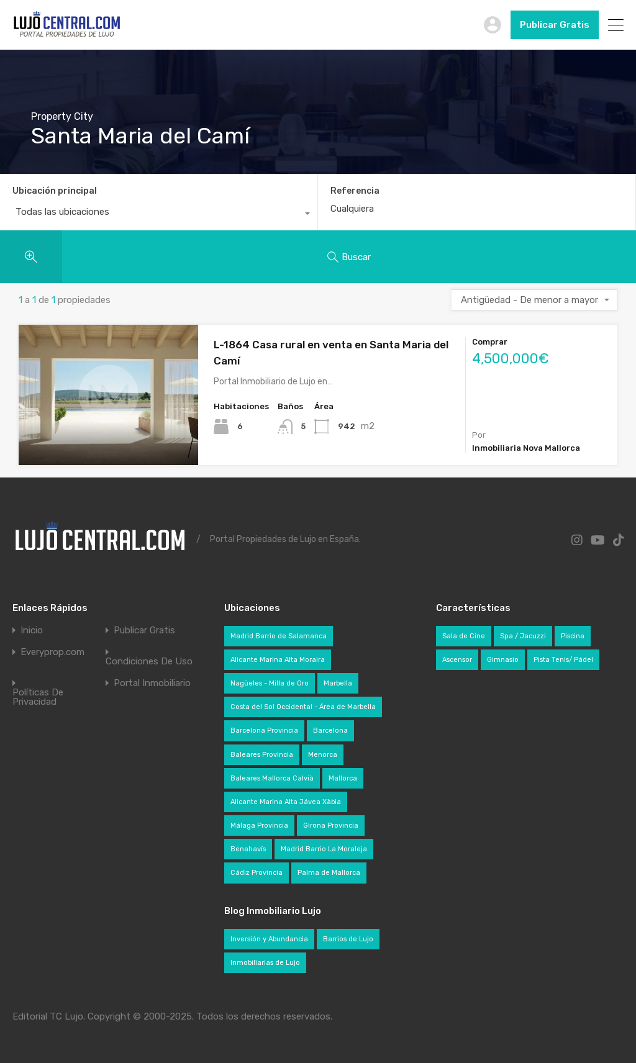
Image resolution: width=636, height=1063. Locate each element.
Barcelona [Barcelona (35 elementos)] (330, 730)
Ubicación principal (54, 191)
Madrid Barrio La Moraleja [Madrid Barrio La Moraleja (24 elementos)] (324, 849)
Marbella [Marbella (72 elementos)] (338, 683)
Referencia (354, 191)
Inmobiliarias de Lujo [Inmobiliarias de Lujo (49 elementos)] (265, 963)
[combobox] (158, 215)
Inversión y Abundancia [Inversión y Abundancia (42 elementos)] (269, 939)
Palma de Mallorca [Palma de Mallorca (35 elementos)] (329, 873)
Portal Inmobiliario (152, 683)
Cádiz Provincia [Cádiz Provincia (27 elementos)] (256, 873)
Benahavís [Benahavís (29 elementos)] (248, 849)
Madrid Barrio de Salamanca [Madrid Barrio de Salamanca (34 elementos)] (278, 636)
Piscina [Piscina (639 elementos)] (572, 636)
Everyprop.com (52, 652)
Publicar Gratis (554, 24)
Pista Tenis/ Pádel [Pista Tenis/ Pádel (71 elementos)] (563, 660)
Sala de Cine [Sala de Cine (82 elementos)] (463, 636)
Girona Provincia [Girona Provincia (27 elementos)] (330, 825)
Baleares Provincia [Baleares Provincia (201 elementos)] (261, 755)
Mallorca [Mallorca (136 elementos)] (343, 778)
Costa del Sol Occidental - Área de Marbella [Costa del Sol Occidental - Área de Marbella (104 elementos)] (303, 707)
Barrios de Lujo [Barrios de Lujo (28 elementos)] (348, 939)
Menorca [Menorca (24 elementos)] (322, 755)
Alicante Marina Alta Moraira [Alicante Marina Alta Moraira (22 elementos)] (277, 660)
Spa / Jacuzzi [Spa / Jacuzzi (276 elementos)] (523, 636)
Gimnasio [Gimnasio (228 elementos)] (503, 660)
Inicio (31, 630)
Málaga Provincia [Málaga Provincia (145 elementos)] (259, 825)
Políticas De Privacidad (37, 697)
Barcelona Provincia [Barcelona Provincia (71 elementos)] (264, 730)
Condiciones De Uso (149, 661)
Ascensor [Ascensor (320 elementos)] (457, 660)
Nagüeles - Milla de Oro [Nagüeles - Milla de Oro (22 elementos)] (269, 683)
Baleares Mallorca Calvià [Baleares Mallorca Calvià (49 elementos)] (272, 778)
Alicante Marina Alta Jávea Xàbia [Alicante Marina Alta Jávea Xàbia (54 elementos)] (285, 802)
